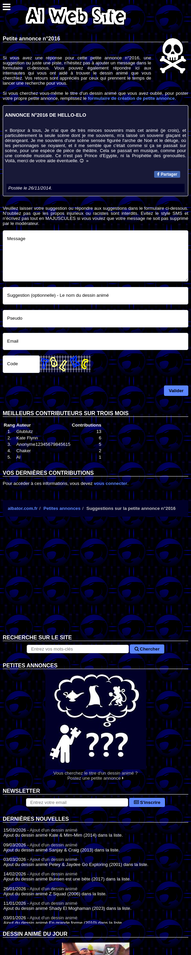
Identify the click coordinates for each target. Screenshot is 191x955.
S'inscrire (147, 802)
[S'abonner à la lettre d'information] (77, 802)
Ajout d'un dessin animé (53, 830)
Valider (176, 390)
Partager (167, 174)
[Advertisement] (95, 580)
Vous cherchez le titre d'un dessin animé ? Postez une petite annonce (95, 725)
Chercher (147, 649)
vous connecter (110, 483)
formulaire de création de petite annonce (131, 98)
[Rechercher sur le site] (78, 649)
